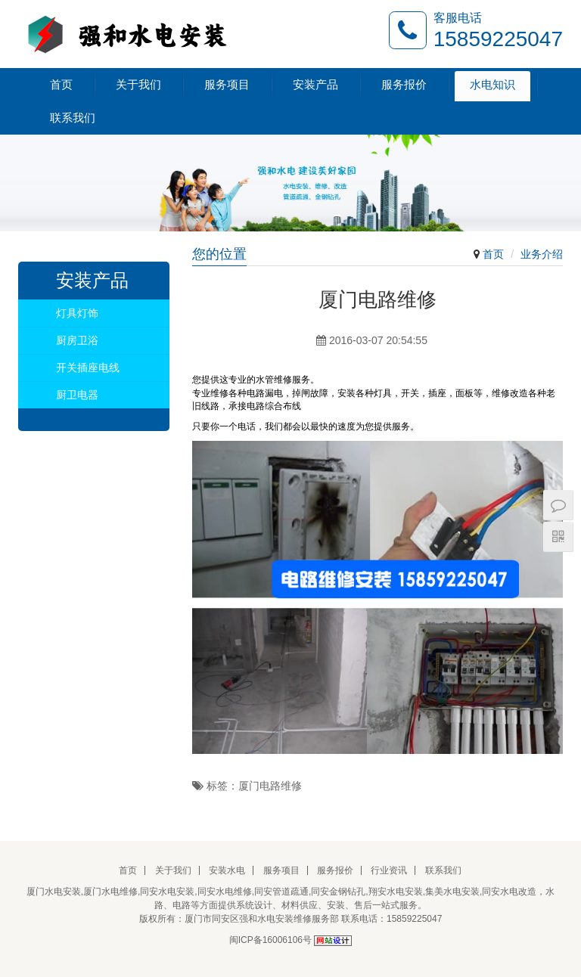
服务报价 (404, 84)
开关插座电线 (88, 367)
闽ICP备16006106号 (270, 940)
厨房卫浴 (77, 340)
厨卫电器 (77, 395)
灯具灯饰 (77, 313)
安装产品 (315, 84)
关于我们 (138, 84)
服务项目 (227, 84)
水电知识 (492, 84)
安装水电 (227, 870)
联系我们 (72, 117)
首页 (61, 84)
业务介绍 (541, 254)
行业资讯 (389, 870)
